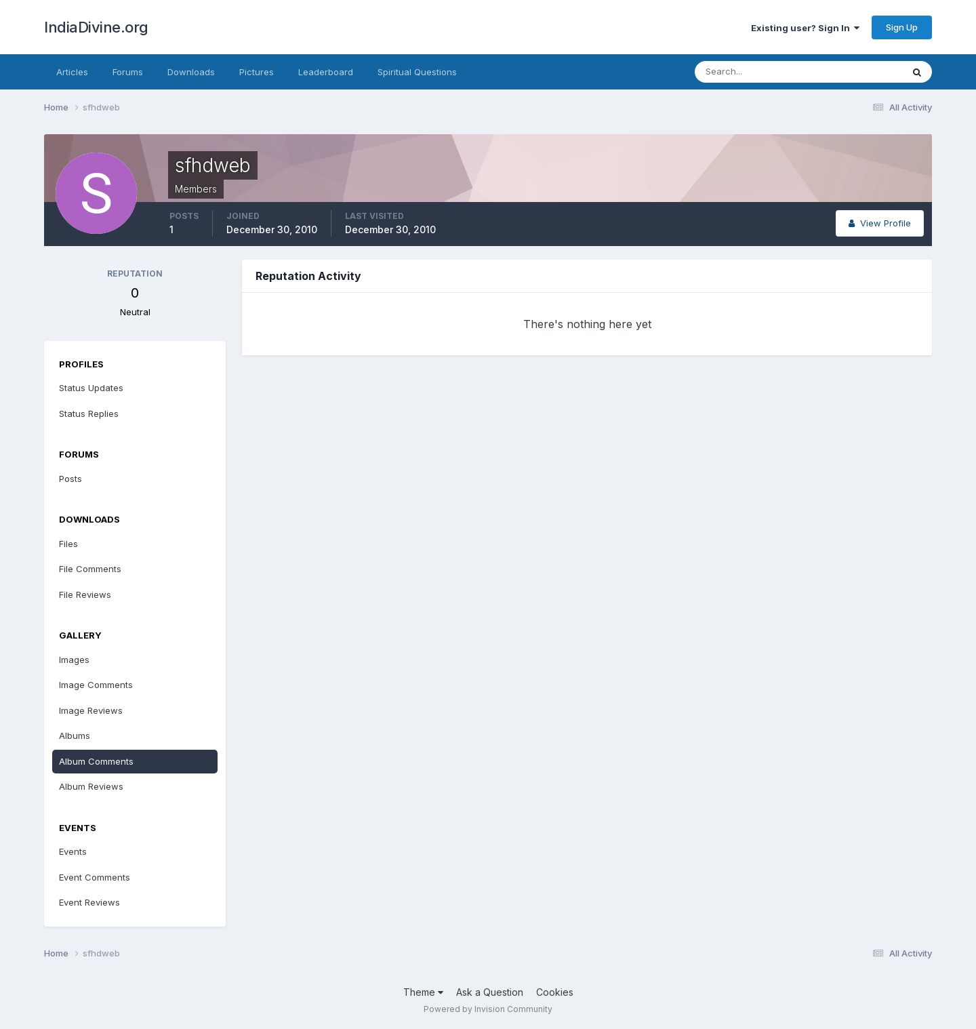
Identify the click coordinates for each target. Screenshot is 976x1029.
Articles (72, 71)
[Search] (754, 72)
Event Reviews (89, 902)
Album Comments (96, 761)
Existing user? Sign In (805, 27)
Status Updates (91, 387)
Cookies (554, 992)
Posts (70, 478)
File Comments (90, 568)
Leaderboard (325, 71)
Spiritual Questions (417, 71)
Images (74, 659)
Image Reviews (91, 710)
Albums (74, 735)
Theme (423, 992)
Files (68, 543)
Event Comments (94, 877)
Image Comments (96, 684)
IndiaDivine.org (96, 27)
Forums (128, 71)
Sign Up (902, 27)
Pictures (256, 71)
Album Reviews (91, 786)
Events (73, 851)
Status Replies (89, 413)
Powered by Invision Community (488, 1009)
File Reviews (85, 594)
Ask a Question (489, 992)
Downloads (191, 71)
